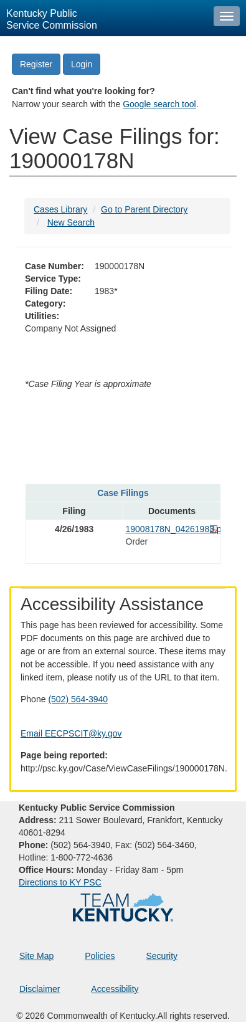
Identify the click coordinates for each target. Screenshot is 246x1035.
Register (36, 64)
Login (81, 64)
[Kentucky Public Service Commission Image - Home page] (103, 18)
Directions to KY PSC (60, 882)
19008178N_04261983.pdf (172, 529)
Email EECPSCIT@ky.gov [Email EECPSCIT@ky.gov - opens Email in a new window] (71, 733)
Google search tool (159, 104)
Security (162, 956)
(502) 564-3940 (78, 699)
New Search (71, 222)
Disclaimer (39, 989)
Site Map (36, 956)
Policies (100, 956)
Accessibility (114, 989)
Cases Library (60, 209)
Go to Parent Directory (144, 209)
